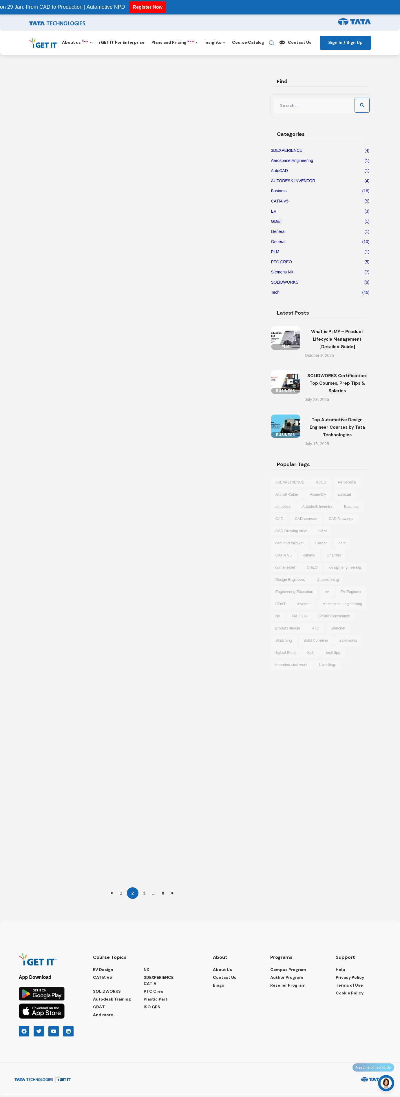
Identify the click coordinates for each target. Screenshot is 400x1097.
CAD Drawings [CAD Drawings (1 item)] (341, 518)
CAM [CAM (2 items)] (322, 531)
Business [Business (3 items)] (351, 506)
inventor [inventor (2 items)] (304, 604)
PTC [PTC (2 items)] (315, 628)
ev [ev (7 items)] (327, 591)
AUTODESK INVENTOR (320, 181)
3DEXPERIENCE (320, 150)
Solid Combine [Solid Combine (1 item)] (316, 640)
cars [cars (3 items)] (342, 543)
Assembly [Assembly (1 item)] (318, 494)
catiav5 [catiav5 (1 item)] (309, 555)
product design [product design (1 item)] (287, 628)
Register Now (136, 7)
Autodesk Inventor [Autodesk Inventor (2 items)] (317, 506)
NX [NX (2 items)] (278, 616)
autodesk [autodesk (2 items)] (283, 506)
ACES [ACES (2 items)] (321, 482)
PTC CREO (320, 262)
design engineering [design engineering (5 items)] (345, 567)
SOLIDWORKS (320, 282)
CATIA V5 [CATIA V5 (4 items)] (283, 555)
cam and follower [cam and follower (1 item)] (289, 543)
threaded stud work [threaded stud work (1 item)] (291, 664)
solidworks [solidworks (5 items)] (348, 640)
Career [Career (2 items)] (321, 543)
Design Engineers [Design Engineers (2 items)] (290, 579)
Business (320, 191)
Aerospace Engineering (320, 161)
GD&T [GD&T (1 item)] (280, 604)
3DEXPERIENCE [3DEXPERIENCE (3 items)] (289, 482)
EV (320, 211)
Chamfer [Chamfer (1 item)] (334, 555)
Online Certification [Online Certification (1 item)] (334, 616)
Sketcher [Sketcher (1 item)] (338, 628)
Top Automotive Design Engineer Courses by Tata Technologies (337, 427)
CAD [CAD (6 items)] (279, 518)
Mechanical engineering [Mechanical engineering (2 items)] (342, 604)
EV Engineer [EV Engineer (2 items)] (350, 591)
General (320, 232)
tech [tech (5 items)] (311, 652)
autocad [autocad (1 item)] (344, 494)
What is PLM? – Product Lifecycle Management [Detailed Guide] (337, 339)
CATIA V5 (320, 201)
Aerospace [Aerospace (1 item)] (347, 482)
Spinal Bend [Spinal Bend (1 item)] (285, 652)
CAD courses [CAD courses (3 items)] (306, 518)
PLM (320, 252)
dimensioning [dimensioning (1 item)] (328, 579)
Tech (320, 292)
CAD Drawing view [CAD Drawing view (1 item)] (291, 531)
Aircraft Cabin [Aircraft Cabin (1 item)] (286, 494)
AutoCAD (320, 171)
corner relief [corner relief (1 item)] (285, 567)
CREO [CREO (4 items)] (312, 567)
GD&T (320, 221)
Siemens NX (320, 272)
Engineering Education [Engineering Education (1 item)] (294, 591)
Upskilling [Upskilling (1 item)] (327, 664)
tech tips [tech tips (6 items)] (333, 652)
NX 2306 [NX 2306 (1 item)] (299, 616)
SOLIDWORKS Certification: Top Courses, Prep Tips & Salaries (337, 383)
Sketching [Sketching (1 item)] (283, 640)
